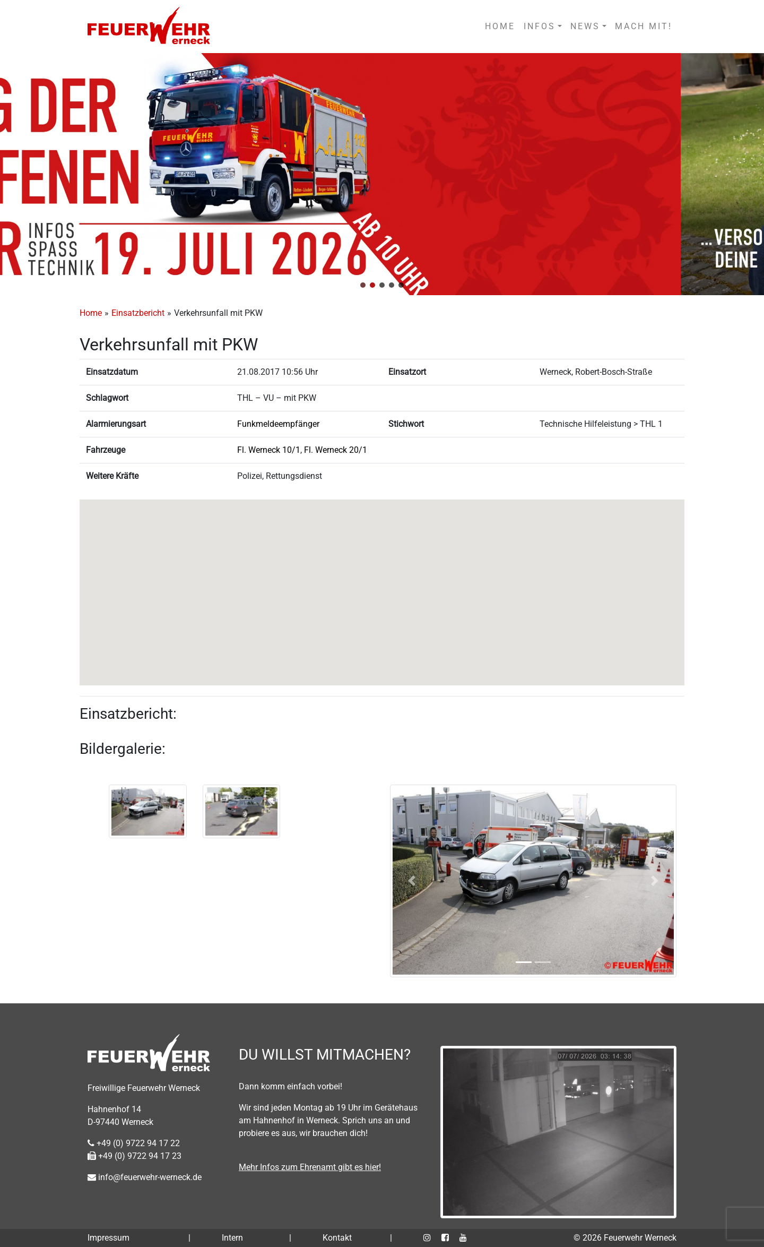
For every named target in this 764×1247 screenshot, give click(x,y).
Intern (232, 1238)
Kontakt (337, 1238)
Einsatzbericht (137, 313)
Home (91, 313)
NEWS (585, 26)
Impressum (108, 1238)
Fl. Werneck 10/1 (268, 450)
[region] (382, 174)
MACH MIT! (643, 26)
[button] (363, 285)
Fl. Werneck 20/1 (335, 450)
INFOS (539, 26)
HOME (500, 26)
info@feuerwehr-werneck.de (145, 1177)
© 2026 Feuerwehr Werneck (625, 1238)
